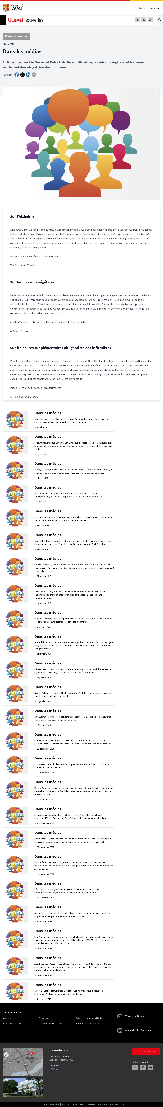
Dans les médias (16, 36)
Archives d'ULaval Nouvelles (50, 1023)
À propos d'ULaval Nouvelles (14, 1023)
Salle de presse (45, 1018)
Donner (142, 8)
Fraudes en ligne (117, 1104)
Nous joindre (8, 1018)
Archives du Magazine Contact (88, 1023)
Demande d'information (146, 1051)
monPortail (154, 8)
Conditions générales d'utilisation (89, 1018)
